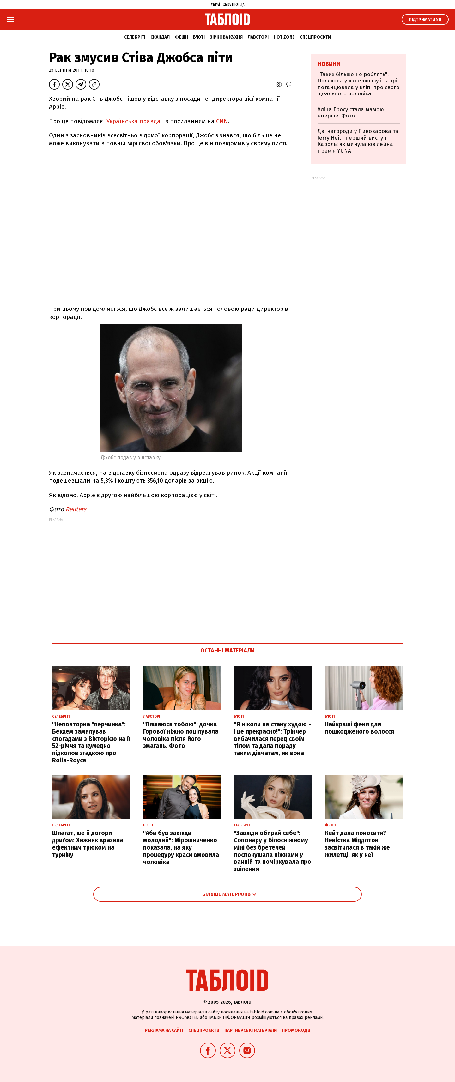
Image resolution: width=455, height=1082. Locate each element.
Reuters (75, 509)
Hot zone (284, 37)
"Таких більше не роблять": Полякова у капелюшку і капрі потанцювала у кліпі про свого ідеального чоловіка (358, 84)
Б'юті (199, 37)
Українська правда (133, 121)
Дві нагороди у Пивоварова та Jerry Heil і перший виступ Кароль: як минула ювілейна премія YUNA (358, 141)
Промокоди (296, 1030)
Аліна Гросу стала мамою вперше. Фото (351, 112)
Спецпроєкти (315, 37)
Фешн (181, 37)
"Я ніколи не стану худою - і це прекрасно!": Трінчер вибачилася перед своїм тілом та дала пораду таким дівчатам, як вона (272, 739)
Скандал (160, 37)
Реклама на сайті (164, 1030)
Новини (329, 64)
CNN (222, 121)
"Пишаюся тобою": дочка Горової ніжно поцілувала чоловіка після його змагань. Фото (180, 735)
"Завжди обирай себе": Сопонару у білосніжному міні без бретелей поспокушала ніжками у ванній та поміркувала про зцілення (272, 851)
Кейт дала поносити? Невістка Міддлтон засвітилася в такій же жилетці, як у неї (357, 843)
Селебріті (134, 37)
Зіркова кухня (226, 37)
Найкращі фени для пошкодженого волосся (359, 728)
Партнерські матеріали (250, 1030)
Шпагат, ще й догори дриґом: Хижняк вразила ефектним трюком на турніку (87, 843)
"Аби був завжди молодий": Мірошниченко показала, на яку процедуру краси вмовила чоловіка (181, 847)
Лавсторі (258, 37)
